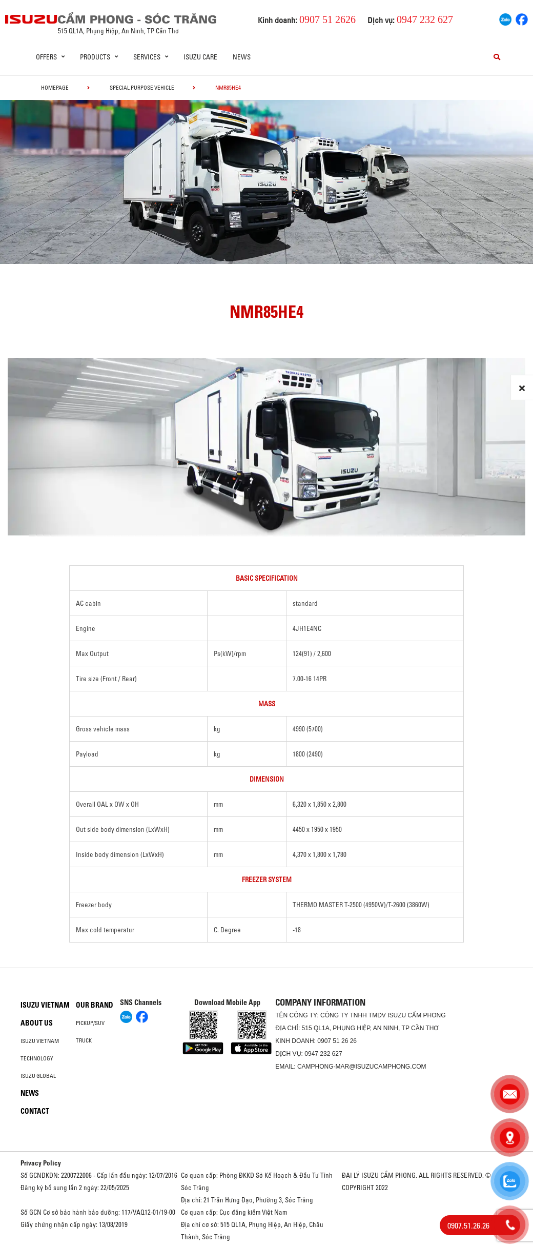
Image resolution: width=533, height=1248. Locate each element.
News (242, 57)
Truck (84, 1040)
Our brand (94, 1005)
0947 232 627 (323, 1053)
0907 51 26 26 (337, 1041)
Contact (34, 1111)
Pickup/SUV (90, 1023)
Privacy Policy (40, 1163)
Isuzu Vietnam (45, 1005)
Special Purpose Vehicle (142, 87)
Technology (36, 1058)
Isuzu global (38, 1075)
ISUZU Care (200, 57)
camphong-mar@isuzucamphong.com (361, 1066)
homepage (55, 87)
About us (36, 1023)
